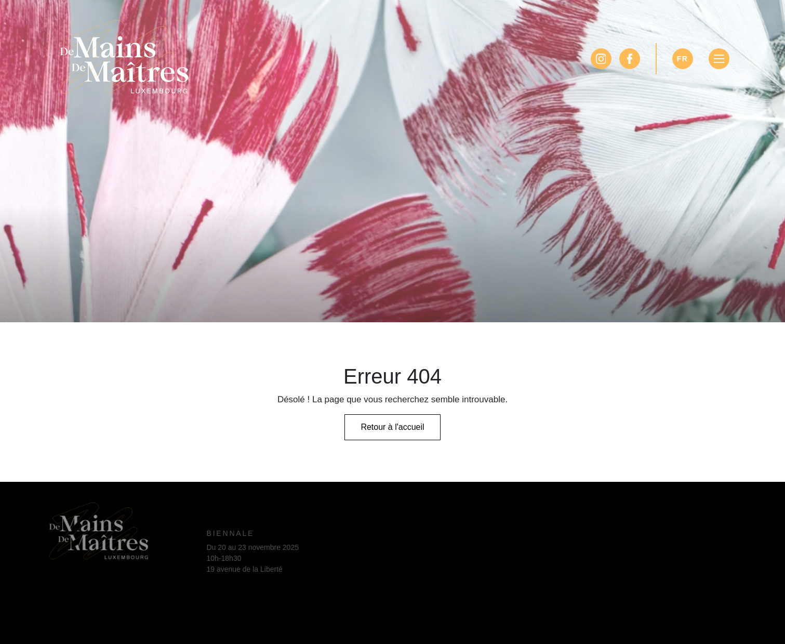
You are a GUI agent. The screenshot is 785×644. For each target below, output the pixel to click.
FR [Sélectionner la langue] (682, 59)
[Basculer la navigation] (719, 58)
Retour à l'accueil (392, 427)
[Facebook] (629, 58)
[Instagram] (601, 58)
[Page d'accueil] (124, 55)
